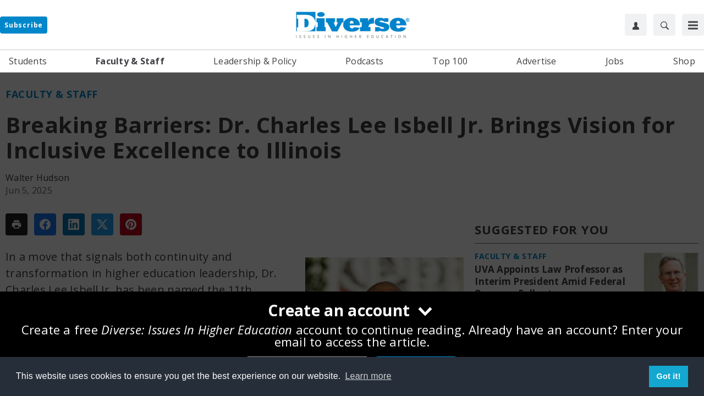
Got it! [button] (669, 376)
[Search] (664, 25)
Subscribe (23, 25)
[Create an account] (352, 311)
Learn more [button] (368, 376)
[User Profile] (636, 25)
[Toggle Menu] (693, 25)
